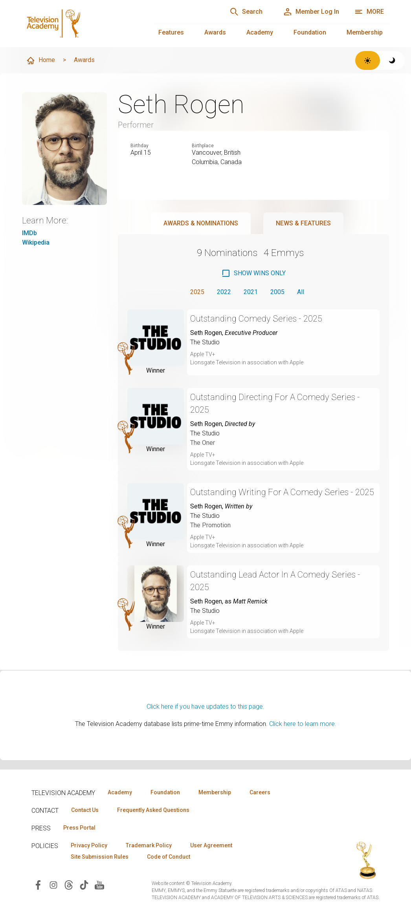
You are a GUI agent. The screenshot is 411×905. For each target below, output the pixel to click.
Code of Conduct (168, 857)
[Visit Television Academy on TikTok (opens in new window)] (84, 884)
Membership (365, 32)
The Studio (205, 342)
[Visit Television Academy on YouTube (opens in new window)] (99, 884)
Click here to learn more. (302, 724)
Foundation (310, 32)
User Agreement (211, 845)
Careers (260, 792)
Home (40, 60)
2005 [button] (277, 292)
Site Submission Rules (99, 857)
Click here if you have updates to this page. (205, 706)
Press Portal (79, 828)
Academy (259, 32)
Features (171, 32)
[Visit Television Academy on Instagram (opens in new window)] (53, 884)
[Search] (246, 11)
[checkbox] (253, 273)
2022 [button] (224, 292)
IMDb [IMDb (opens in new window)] (29, 233)
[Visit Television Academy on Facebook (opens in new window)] (38, 884)
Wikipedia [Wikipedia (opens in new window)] (36, 242)
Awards (215, 32)
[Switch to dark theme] (392, 60)
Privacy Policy (89, 845)
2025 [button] (197, 292)
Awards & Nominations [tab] (200, 223)
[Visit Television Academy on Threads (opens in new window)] (68, 884)
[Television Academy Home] (80, 23)
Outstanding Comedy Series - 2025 (256, 319)
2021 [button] (251, 292)
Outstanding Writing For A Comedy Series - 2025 (282, 492)
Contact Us (85, 810)
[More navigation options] (369, 11)
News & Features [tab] (303, 223)
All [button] (300, 292)
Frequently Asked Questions (153, 810)
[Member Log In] (311, 11)
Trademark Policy (149, 845)
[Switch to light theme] (367, 60)
